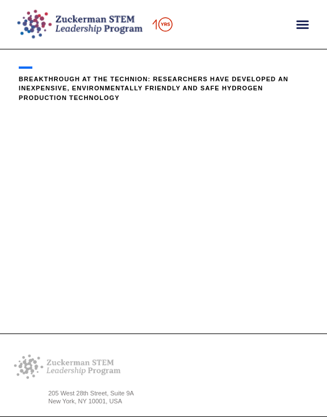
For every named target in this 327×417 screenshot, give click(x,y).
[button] (302, 24)
